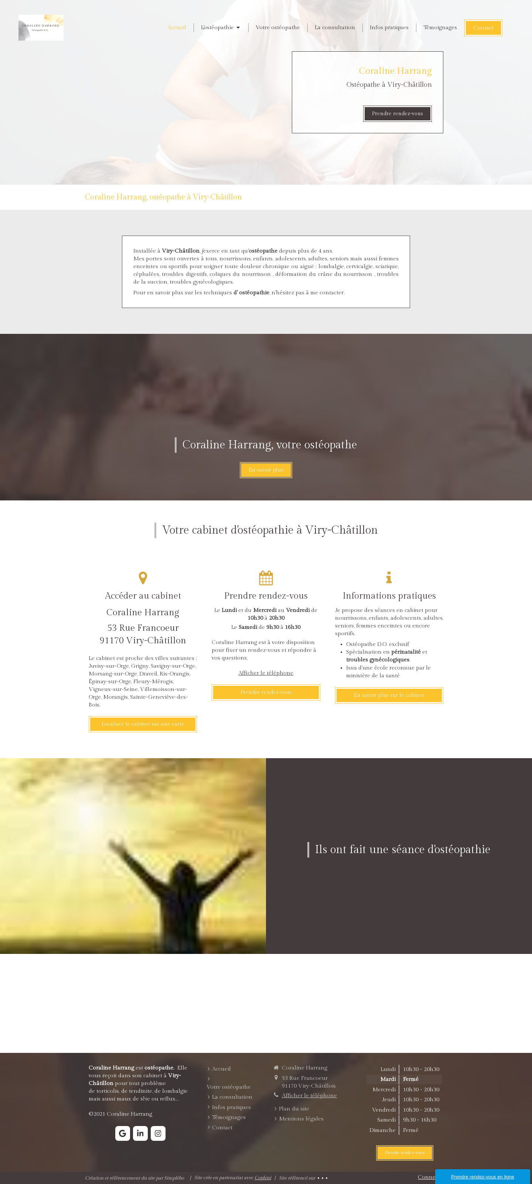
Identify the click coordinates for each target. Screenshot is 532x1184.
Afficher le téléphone (265, 673)
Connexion (432, 1177)
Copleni (263, 1178)
